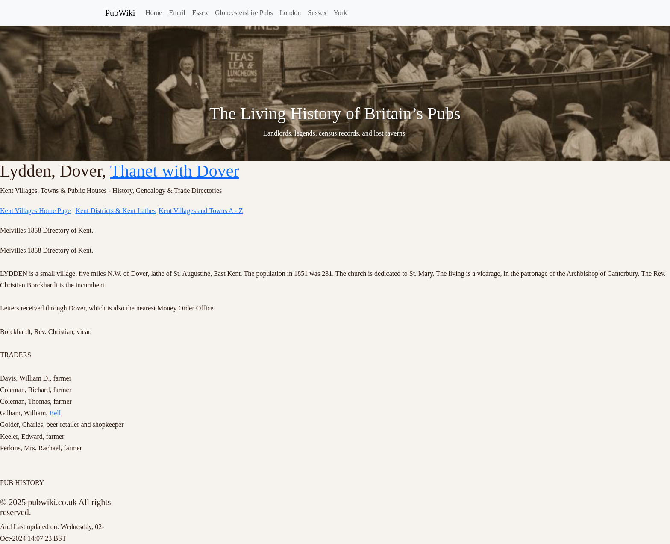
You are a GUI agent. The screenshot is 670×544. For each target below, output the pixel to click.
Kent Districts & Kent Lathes (116, 210)
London (290, 12)
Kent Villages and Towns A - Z (201, 210)
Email (177, 12)
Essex (200, 12)
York (340, 12)
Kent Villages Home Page (35, 210)
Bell (55, 413)
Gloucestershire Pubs (244, 12)
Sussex (317, 12)
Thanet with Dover (174, 170)
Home (153, 12)
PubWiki (120, 13)
